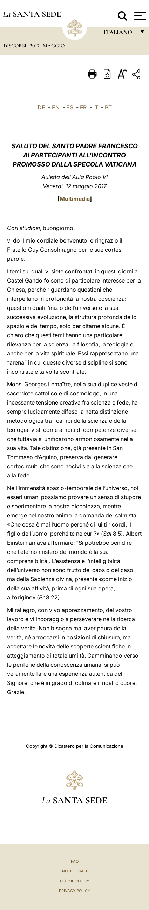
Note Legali (74, 871)
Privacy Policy (74, 890)
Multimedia (75, 198)
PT (108, 107)
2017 (35, 45)
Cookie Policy (74, 880)
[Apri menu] (139, 16)
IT (95, 107)
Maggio (54, 45)
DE (41, 107)
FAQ (75, 861)
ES (69, 107)
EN (56, 107)
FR (83, 107)
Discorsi (16, 45)
